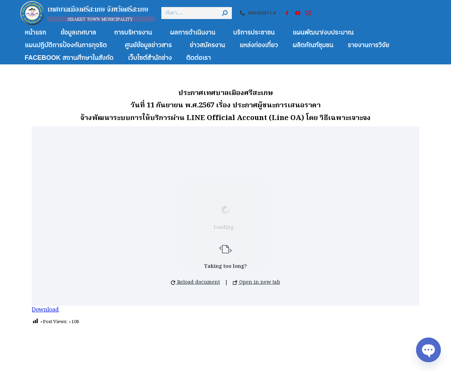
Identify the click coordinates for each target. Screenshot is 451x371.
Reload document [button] (195, 282)
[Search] (196, 13)
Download (45, 310)
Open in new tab (256, 282)
